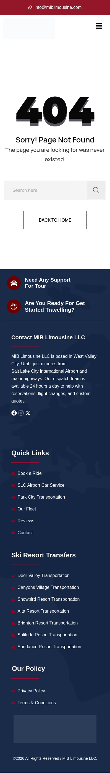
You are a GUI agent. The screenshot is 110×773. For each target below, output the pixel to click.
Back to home (55, 220)
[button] (98, 26)
